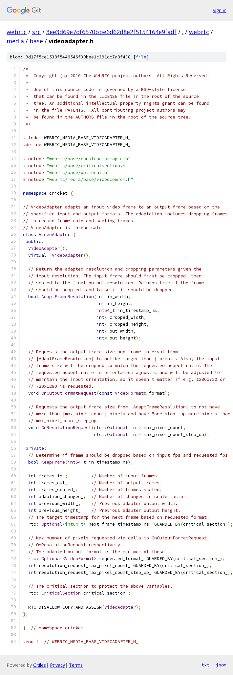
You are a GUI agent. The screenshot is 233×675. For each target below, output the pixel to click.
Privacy (57, 665)
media (15, 41)
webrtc (17, 32)
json (221, 665)
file (141, 57)
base (36, 41)
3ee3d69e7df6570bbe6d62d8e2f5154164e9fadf (111, 32)
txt (205, 665)
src (36, 32)
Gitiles (39, 665)
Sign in (219, 10)
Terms (76, 665)
